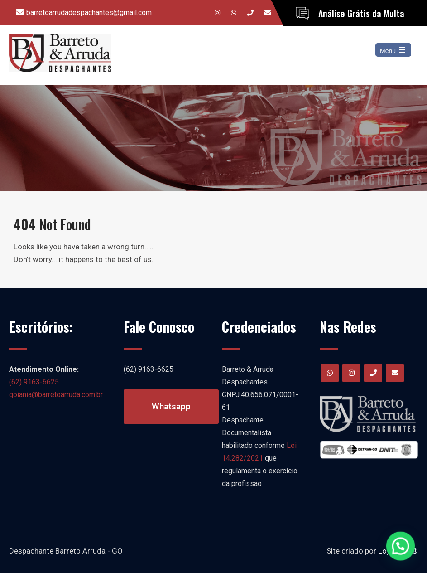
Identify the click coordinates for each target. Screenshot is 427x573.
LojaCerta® (398, 550)
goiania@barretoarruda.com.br (56, 394)
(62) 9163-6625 (34, 382)
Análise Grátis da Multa (361, 13)
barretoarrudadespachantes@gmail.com (89, 12)
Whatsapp (171, 406)
